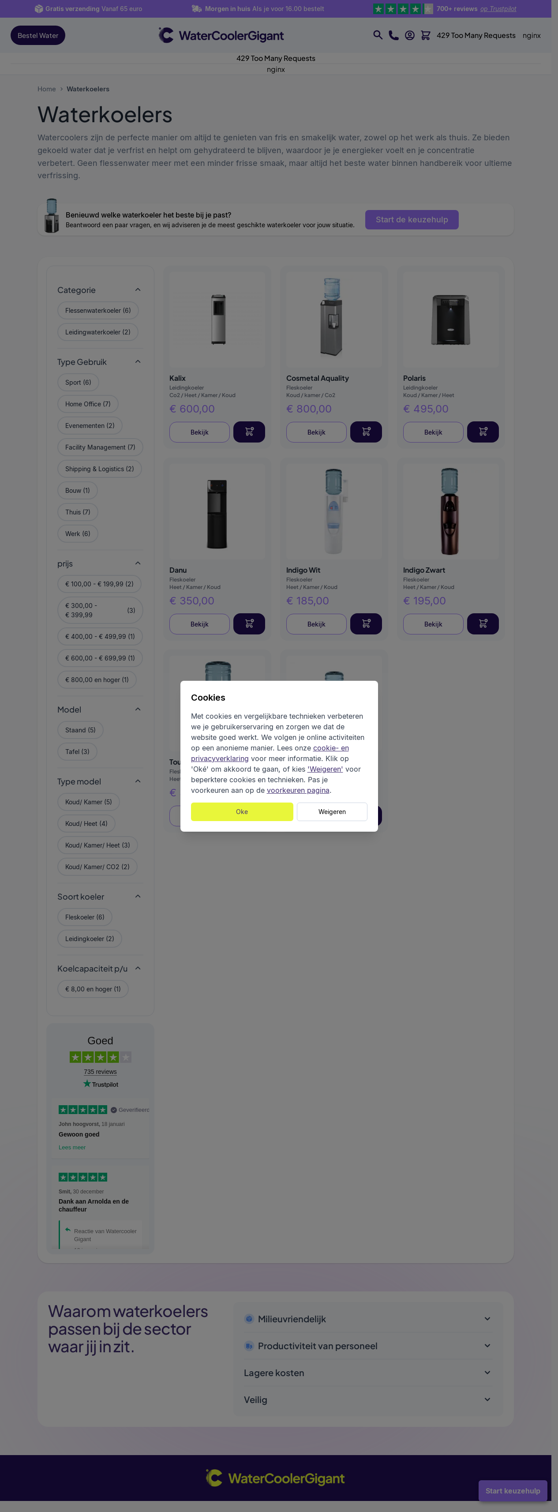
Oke (242, 811)
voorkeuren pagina (298, 790)
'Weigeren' (325, 769)
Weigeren (332, 811)
